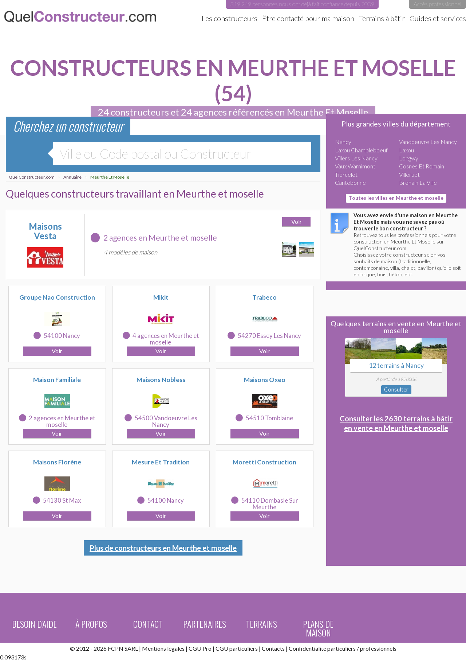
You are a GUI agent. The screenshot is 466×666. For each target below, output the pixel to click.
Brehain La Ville (418, 182)
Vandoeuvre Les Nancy (428, 141)
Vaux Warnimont (355, 166)
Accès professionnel (437, 3)
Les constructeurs (229, 18)
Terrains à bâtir (382, 18)
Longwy (408, 158)
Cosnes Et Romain (421, 166)
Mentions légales (163, 648)
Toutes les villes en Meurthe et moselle (396, 198)
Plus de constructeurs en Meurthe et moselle (163, 548)
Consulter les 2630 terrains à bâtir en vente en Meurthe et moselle (396, 423)
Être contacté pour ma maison (308, 18)
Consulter (396, 389)
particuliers (341, 648)
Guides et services (438, 18)
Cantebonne (350, 182)
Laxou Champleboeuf (361, 150)
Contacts (273, 648)
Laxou (406, 150)
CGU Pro (200, 648)
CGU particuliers (237, 648)
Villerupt (409, 174)
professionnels (378, 648)
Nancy (343, 141)
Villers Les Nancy (356, 158)
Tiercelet (346, 174)
